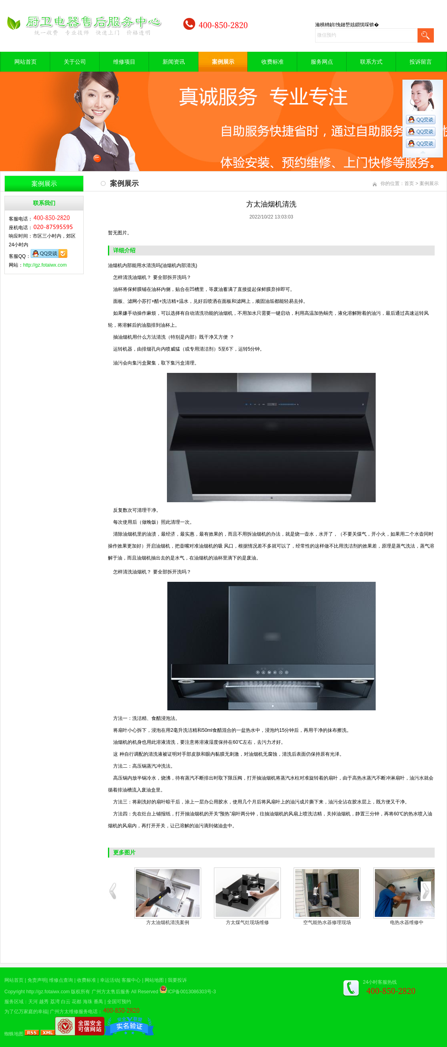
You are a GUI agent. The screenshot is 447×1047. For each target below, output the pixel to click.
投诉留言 (421, 61)
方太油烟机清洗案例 (167, 922)
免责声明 (37, 980)
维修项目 (124, 61)
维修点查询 (61, 980)
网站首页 (25, 61)
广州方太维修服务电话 (74, 1011)
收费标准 (272, 61)
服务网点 (322, 61)
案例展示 (223, 61)
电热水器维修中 (406, 922)
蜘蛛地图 (14, 1034)
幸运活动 (109, 980)
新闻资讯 (174, 61)
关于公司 (75, 61)
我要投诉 (177, 980)
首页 (409, 183)
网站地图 (154, 980)
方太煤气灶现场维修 (247, 922)
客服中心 (131, 980)
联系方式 (371, 61)
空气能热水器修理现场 (327, 922)
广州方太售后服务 (111, 991)
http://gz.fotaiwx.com (45, 265)
